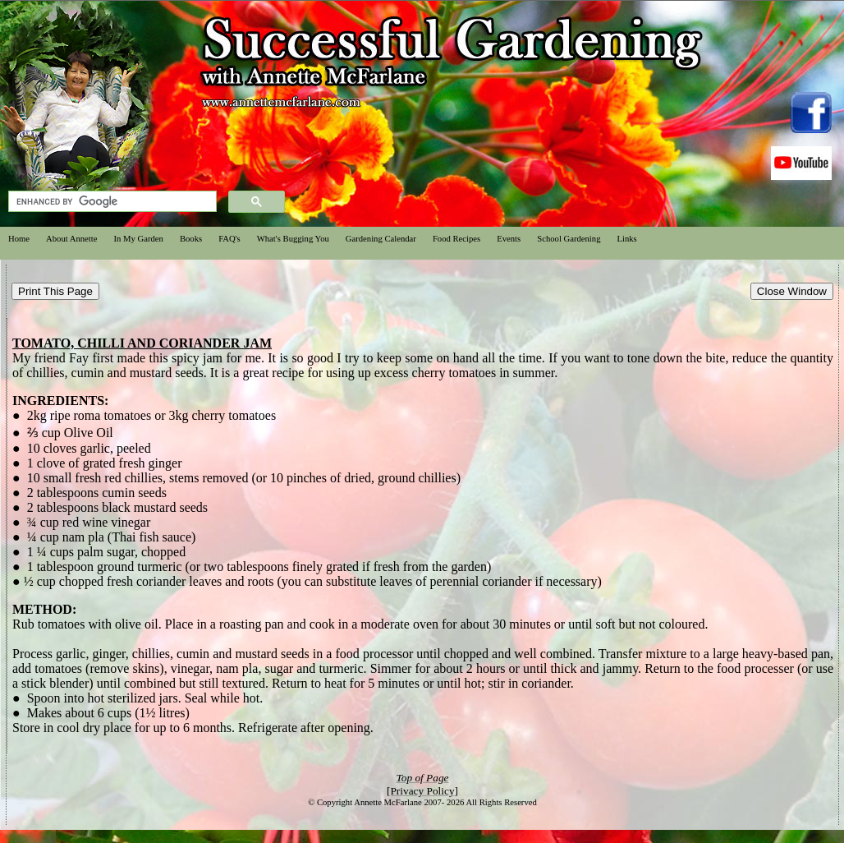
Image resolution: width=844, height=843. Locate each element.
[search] (110, 202)
